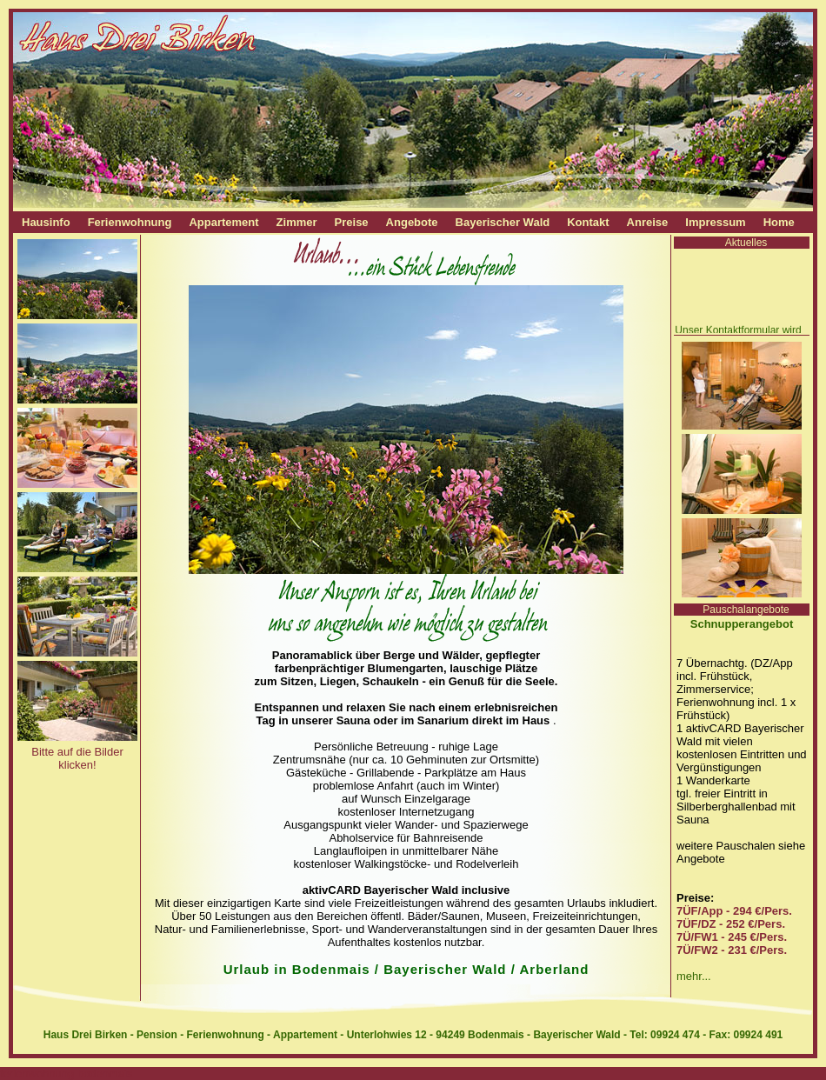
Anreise (648, 222)
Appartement (223, 222)
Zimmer (296, 222)
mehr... (693, 976)
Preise (352, 222)
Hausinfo (46, 222)
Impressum (715, 222)
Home (779, 222)
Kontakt (588, 222)
